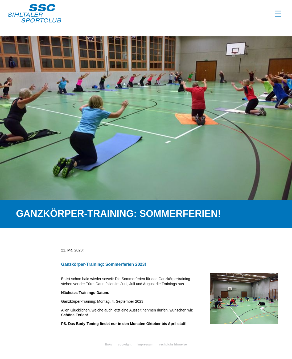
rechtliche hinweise (173, 344)
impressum (145, 344)
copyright (124, 344)
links (108, 344)
